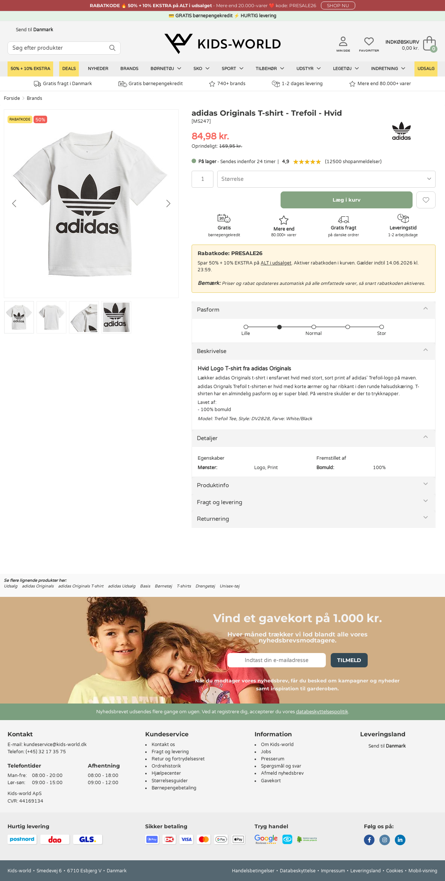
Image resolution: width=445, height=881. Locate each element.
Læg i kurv (347, 200)
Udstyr (308, 68)
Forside (12, 98)
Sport (233, 68)
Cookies (394, 870)
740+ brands (227, 84)
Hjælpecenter (166, 773)
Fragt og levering (219, 502)
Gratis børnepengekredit (150, 84)
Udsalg (425, 68)
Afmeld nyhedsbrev (282, 773)
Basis (145, 586)
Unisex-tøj (229, 586)
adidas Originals (38, 586)
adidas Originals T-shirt (80, 586)
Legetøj (346, 68)
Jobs (266, 751)
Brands (129, 68)
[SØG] (112, 48)
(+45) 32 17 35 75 (46, 751)
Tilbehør (270, 68)
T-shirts (183, 586)
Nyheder (98, 68)
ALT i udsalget (276, 263)
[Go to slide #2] (51, 317)
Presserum (272, 759)
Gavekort (271, 780)
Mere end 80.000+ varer (380, 84)
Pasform (208, 309)
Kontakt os (163, 744)
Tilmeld (349, 660)
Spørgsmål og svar (281, 766)
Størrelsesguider (170, 780)
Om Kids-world (277, 744)
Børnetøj (165, 68)
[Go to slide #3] (84, 317)
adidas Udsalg (121, 586)
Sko (201, 68)
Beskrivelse (211, 351)
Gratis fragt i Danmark (63, 84)
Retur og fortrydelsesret (178, 759)
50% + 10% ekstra (30, 68)
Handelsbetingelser (253, 870)
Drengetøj (205, 586)
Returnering (213, 518)
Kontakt (20, 734)
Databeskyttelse (298, 870)
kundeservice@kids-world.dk (55, 744)
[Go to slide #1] (19, 317)
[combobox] (326, 179)
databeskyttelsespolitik (322, 712)
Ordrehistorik (166, 766)
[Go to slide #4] (116, 317)
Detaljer (207, 438)
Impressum (333, 870)
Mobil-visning (422, 870)
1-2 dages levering (297, 84)
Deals (69, 68)
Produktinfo (213, 485)
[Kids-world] (222, 44)
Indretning (388, 68)
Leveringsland (365, 870)
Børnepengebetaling (174, 788)
